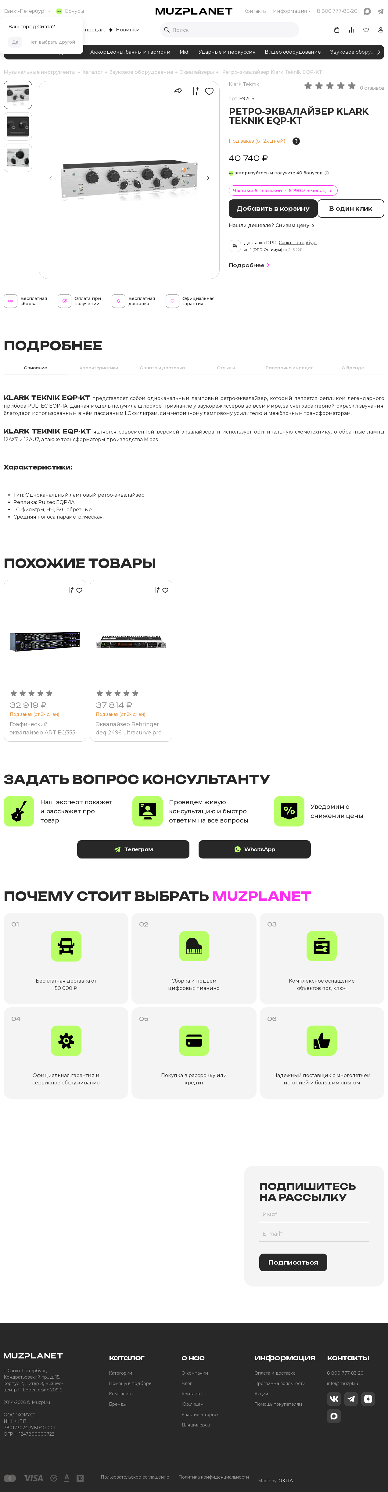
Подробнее (250, 264)
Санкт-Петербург (25, 11)
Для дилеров (195, 1425)
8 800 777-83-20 (345, 1373)
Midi (184, 52)
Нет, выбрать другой (51, 42)
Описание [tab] (35, 368)
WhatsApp (243, 850)
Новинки (124, 30)
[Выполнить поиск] (167, 30)
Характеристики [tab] (99, 368)
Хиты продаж (85, 30)
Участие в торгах (199, 1415)
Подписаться (293, 1263)
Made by (275, 1478)
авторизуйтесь (252, 173)
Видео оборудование (293, 52)
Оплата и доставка (275, 1373)
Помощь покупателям (278, 1405)
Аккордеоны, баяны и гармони (130, 52)
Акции (261, 1394)
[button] (208, 178)
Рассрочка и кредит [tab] (289, 368)
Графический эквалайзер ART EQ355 (43, 728)
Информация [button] (290, 11)
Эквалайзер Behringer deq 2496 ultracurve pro (129, 728)
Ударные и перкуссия (227, 52)
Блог (186, 1384)
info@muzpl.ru (342, 1384)
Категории (120, 1373)
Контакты (255, 11)
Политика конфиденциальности (213, 1478)
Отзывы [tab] (226, 368)
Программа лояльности (279, 1384)
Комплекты (121, 1394)
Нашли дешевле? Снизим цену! (271, 225)
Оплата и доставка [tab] (162, 368)
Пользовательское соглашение (135, 1478)
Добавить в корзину (275, 208)
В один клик (354, 208)
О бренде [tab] (353, 368)
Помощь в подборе (130, 1384)
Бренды (118, 1405)
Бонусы (70, 11)
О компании (194, 1373)
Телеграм (145, 850)
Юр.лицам (192, 1405)
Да (15, 42)
